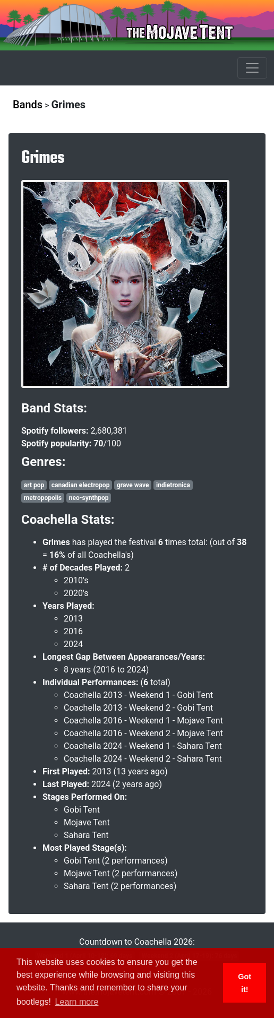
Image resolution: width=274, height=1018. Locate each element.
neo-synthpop (89, 498)
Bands (27, 104)
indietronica (173, 485)
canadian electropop (81, 485)
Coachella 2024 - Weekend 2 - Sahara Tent (143, 759)
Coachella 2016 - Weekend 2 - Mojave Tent (143, 733)
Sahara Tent (86, 835)
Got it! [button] (244, 983)
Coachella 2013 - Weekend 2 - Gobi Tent (138, 708)
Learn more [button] (77, 1001)
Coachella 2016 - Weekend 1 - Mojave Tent (143, 720)
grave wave (133, 485)
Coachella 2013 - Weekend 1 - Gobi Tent (138, 695)
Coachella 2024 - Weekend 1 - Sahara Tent (143, 746)
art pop (34, 485)
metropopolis (43, 498)
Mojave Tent (87, 822)
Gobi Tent (82, 810)
